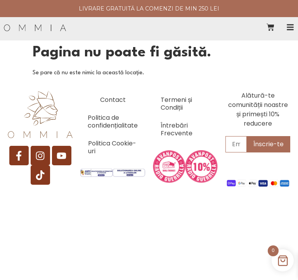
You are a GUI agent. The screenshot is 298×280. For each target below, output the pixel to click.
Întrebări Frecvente (176, 129)
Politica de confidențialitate (113, 121)
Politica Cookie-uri (112, 147)
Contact (113, 99)
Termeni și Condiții (176, 103)
